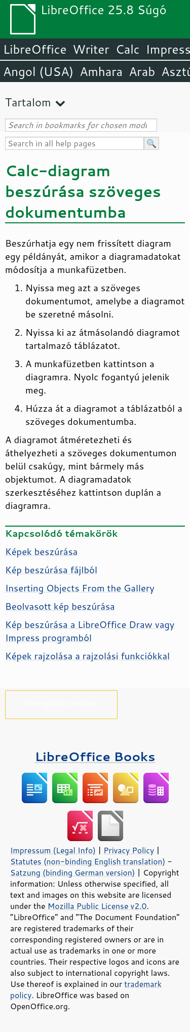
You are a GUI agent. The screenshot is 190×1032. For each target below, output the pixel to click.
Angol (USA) (38, 71)
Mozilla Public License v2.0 (97, 905)
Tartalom (28, 102)
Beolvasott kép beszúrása (60, 606)
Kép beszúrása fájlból (51, 569)
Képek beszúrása (41, 551)
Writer (90, 49)
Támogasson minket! (61, 702)
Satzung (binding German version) (72, 872)
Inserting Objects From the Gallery (80, 587)
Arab (142, 71)
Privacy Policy (128, 850)
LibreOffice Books (95, 756)
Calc (128, 49)
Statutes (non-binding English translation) (87, 861)
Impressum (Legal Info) (53, 850)
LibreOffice (34, 49)
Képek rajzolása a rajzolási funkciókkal (87, 655)
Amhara (101, 71)
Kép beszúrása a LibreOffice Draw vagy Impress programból (89, 631)
